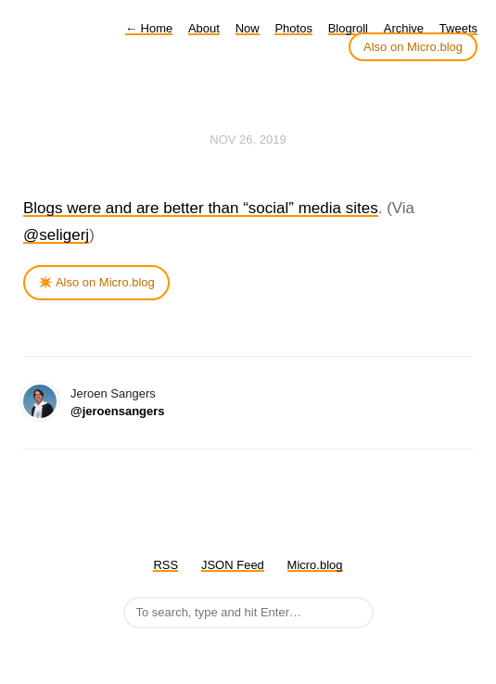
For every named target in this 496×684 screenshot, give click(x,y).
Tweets (458, 28)
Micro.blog (315, 565)
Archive (404, 28)
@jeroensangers (117, 411)
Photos (293, 28)
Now (247, 28)
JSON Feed (232, 565)
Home (148, 28)
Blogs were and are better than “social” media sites (200, 208)
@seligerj (56, 235)
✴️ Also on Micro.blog (96, 282)
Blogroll (348, 28)
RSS (165, 565)
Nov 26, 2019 (248, 139)
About (204, 28)
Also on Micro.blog (413, 47)
